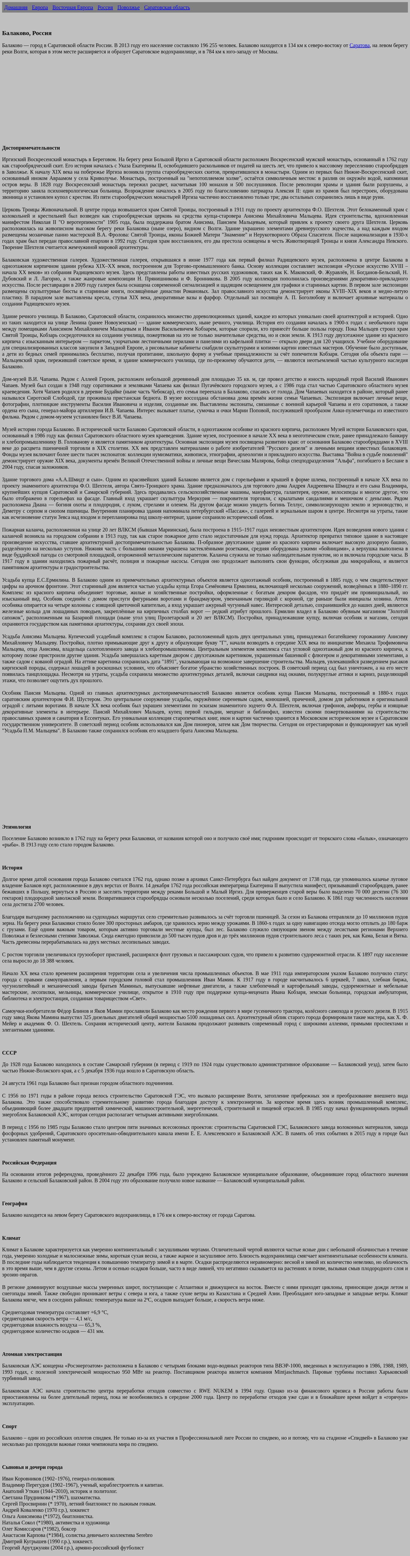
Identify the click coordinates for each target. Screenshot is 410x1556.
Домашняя (15, 7)
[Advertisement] (159, 102)
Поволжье (128, 7)
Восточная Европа (72, 7)
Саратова (360, 45)
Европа (40, 7)
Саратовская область (167, 7)
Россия (105, 7)
